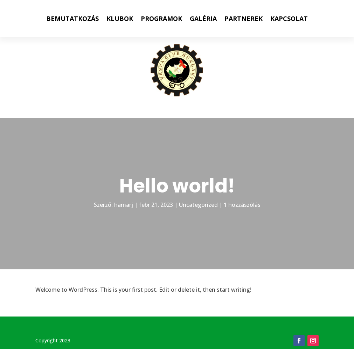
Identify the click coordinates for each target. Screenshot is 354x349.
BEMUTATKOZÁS (72, 18)
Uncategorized (198, 205)
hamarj (123, 205)
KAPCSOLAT (289, 18)
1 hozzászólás (242, 205)
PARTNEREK (243, 18)
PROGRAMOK (161, 18)
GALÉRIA (203, 18)
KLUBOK (119, 18)
